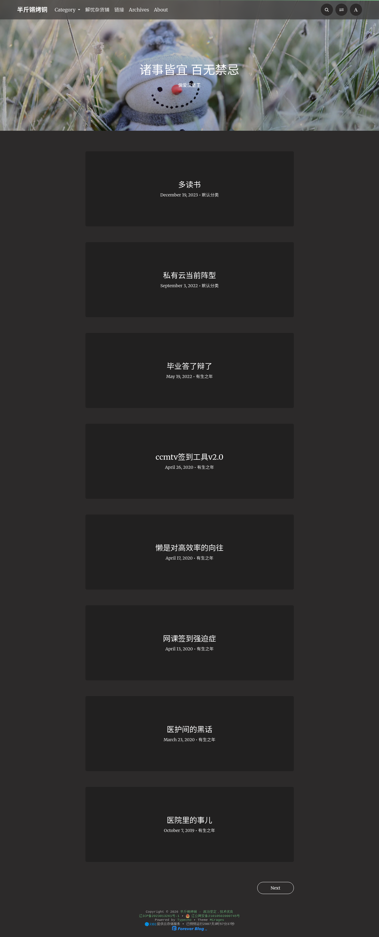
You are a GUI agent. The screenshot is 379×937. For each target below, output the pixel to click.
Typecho (184, 920)
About (161, 10)
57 (222, 924)
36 (229, 924)
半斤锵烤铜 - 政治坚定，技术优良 (206, 912)
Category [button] (66, 10)
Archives (139, 10)
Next (275, 888)
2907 (207, 924)
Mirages (217, 920)
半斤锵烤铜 (32, 9)
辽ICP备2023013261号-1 (159, 916)
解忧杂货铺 (97, 10)
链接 (119, 10)
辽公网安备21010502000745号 (213, 916)
